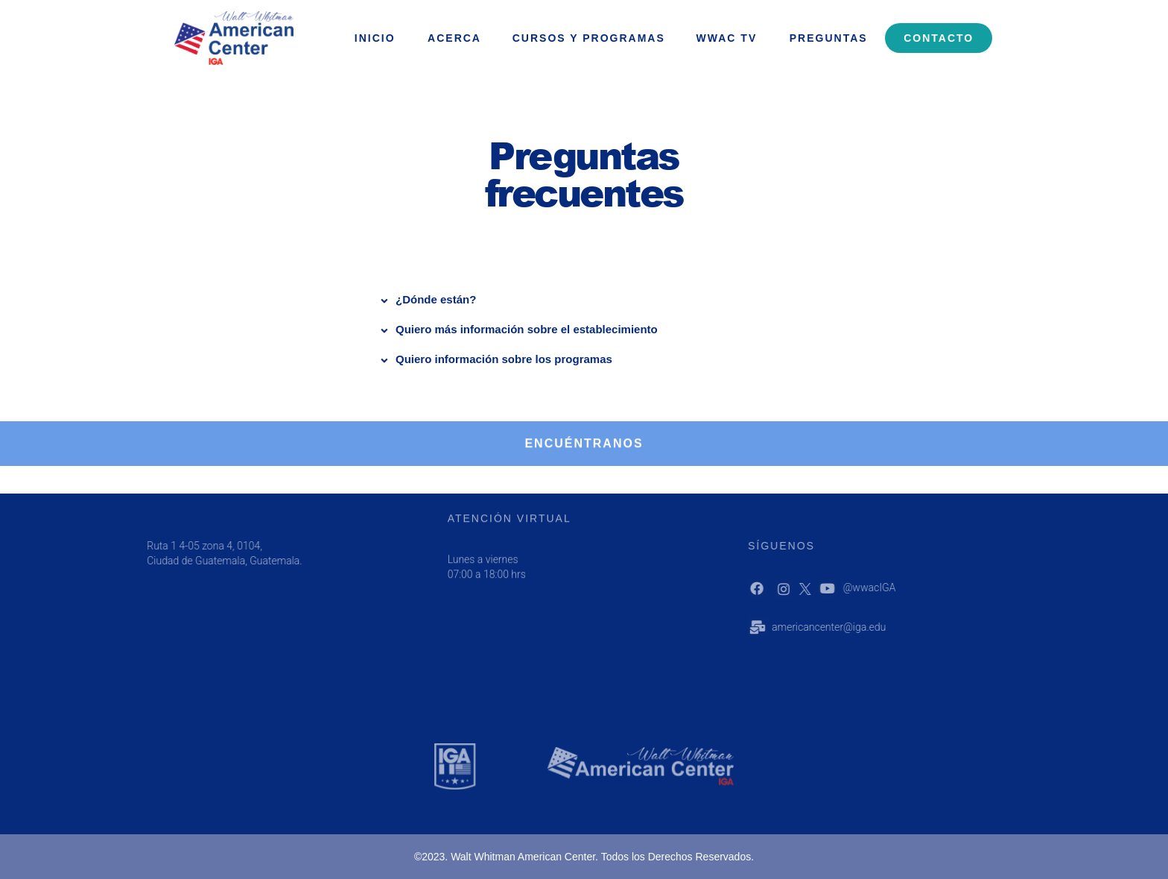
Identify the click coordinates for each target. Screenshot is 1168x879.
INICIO (375, 38)
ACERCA (454, 38)
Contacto (939, 38)
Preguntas (829, 38)
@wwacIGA (891, 587)
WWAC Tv (727, 38)
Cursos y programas (588, 38)
